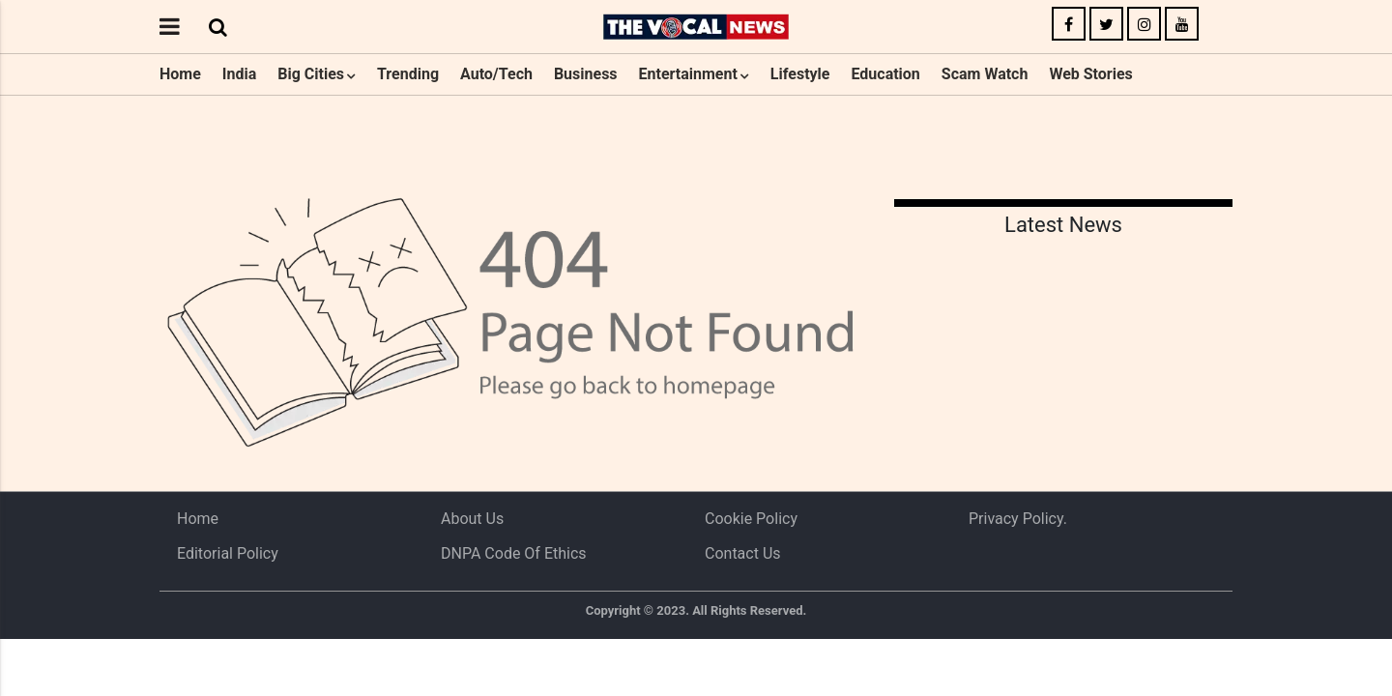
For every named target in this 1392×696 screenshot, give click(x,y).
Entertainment (688, 74)
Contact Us (743, 553)
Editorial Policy (227, 553)
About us (472, 518)
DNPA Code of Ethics (514, 553)
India (239, 74)
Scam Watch (985, 74)
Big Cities (310, 74)
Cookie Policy (751, 518)
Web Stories (1090, 74)
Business (586, 74)
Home (180, 74)
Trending (408, 74)
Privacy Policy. (1018, 518)
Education (885, 74)
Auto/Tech (496, 74)
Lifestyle (800, 74)
